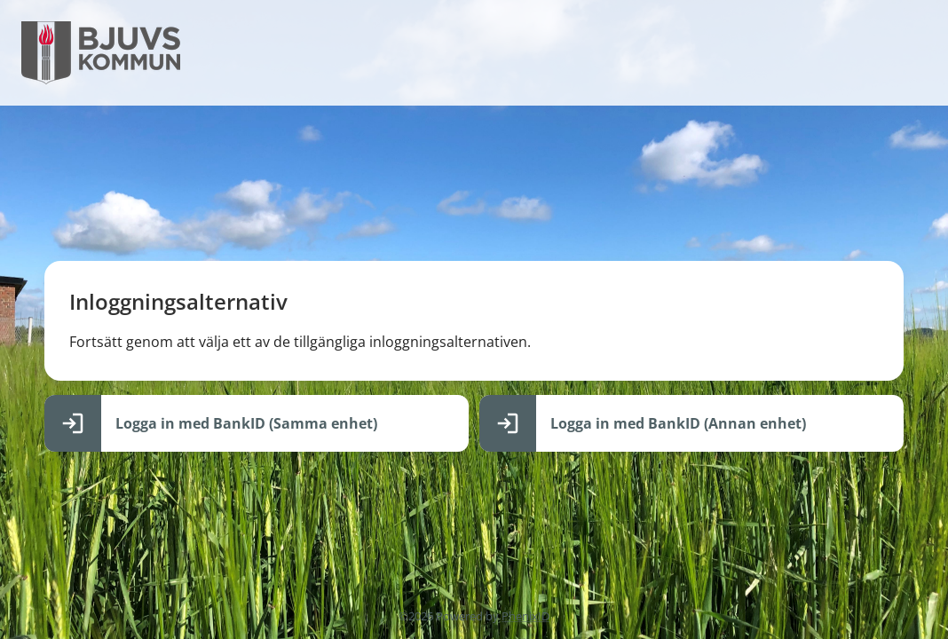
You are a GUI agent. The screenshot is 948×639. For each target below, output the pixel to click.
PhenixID (525, 616)
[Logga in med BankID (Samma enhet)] (256, 423)
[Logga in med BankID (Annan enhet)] (691, 423)
